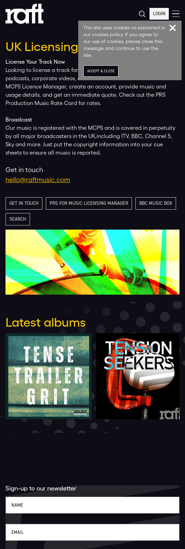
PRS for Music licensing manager (89, 203)
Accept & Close (101, 71)
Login (159, 13)
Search (17, 219)
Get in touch (24, 203)
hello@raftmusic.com (38, 179)
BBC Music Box (155, 203)
